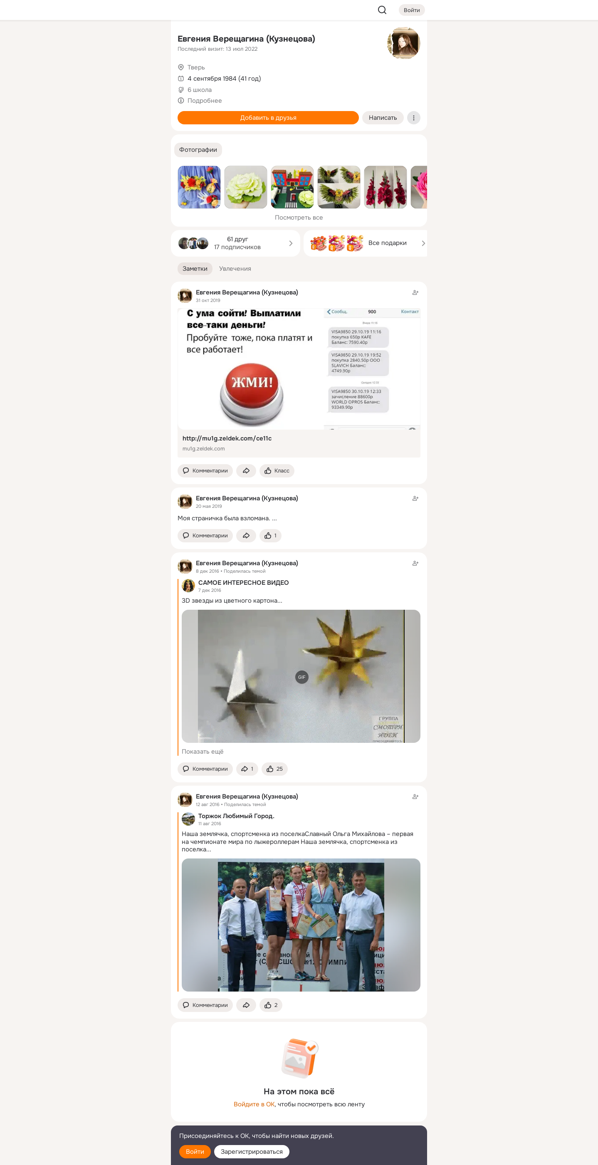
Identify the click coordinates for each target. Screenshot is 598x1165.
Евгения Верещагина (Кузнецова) (246, 39)
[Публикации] (72, 76)
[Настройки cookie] (109, 1154)
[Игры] (146, 113)
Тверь (196, 67)
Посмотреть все (299, 217)
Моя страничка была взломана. (224, 518)
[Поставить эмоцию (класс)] (276, 471)
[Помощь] (72, 149)
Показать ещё (203, 751)
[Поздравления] (109, 113)
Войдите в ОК (254, 1104)
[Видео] (146, 76)
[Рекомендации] (109, 149)
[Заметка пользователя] (299, 508)
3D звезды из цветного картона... (232, 600)
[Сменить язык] (109, 1119)
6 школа (200, 90)
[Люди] (109, 76)
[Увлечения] (109, 40)
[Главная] (72, 40)
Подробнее (205, 100)
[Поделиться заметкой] (246, 471)
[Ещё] (109, 1101)
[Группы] (146, 40)
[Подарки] (72, 113)
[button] (198, 150)
